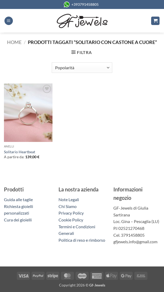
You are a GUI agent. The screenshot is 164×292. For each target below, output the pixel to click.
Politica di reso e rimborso (82, 239)
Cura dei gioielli (18, 219)
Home (14, 42)
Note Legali (69, 199)
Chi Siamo (68, 206)
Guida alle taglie (19, 199)
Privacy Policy (71, 212)
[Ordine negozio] (82, 67)
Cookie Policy (71, 219)
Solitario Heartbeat (19, 152)
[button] (8, 21)
